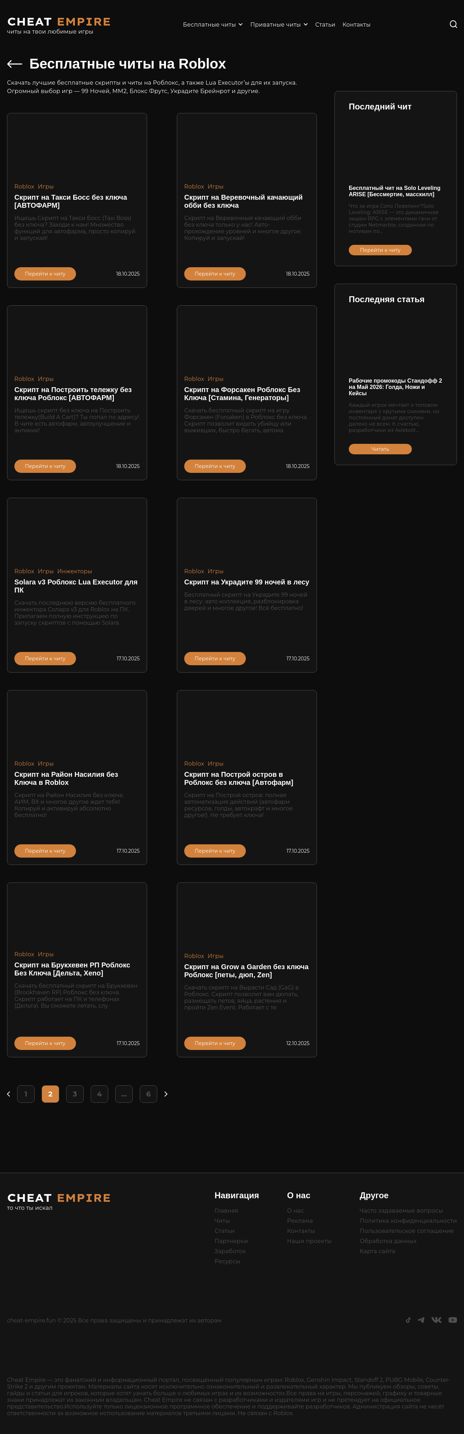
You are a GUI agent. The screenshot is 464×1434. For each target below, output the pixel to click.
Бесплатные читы (209, 24)
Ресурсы (228, 1261)
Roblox (24, 186)
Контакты (356, 24)
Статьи (325, 24)
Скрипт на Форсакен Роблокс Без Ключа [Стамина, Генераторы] (242, 394)
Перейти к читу (45, 274)
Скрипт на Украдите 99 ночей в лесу (246, 582)
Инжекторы (74, 571)
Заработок (230, 1251)
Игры (46, 186)
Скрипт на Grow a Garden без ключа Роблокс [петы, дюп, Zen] (246, 971)
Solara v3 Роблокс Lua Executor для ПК (76, 586)
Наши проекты (309, 1241)
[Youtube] (453, 1321)
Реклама (300, 1221)
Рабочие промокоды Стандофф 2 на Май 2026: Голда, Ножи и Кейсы (395, 387)
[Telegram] (421, 1321)
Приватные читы (275, 24)
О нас (295, 1210)
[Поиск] (453, 24)
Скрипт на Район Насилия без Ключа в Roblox (66, 778)
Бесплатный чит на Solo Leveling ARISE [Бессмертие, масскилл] (395, 191)
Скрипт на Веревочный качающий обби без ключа (243, 201)
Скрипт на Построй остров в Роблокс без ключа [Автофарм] (238, 778)
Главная (226, 1210)
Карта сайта (377, 1251)
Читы (222, 1221)
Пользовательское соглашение (407, 1231)
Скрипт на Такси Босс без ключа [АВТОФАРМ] (70, 201)
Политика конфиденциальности (408, 1221)
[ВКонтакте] (436, 1321)
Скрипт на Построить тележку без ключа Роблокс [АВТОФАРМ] (73, 394)
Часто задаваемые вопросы (401, 1210)
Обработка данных (388, 1241)
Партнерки (231, 1241)
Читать (380, 449)
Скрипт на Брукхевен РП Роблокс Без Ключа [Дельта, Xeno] (72, 969)
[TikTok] (408, 1321)
